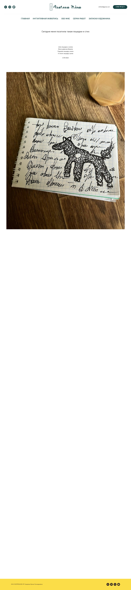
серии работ (79, 19)
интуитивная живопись (45, 19)
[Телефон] (115, 584)
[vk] (5, 7)
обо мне (65, 19)
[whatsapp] (13, 7)
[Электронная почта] (118, 584)
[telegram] (9, 7)
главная (25, 19)
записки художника (99, 19)
